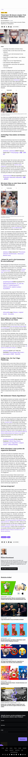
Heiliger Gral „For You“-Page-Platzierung (12, 60)
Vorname (2, 720)
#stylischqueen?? (14, 285)
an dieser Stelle (8, 422)
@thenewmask (7, 175)
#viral (21, 352)
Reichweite (16, 80)
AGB (22, 750)
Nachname (3, 725)
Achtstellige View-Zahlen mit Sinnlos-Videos (13, 48)
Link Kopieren (16, 26)
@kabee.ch (6, 252)
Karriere (11, 748)
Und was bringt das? (7, 67)
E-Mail (2, 730)
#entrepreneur (7, 443)
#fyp (18, 352)
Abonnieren (22, 739)
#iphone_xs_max (16, 283)
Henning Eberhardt (5, 702)
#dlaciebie (12, 177)
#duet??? (6, 285)
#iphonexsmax (7, 283)
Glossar (6, 750)
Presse (15, 748)
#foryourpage (13, 352)
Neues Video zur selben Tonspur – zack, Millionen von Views (14, 58)
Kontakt (19, 748)
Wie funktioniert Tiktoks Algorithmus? (11, 62)
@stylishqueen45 (8, 281)
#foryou (15, 312)
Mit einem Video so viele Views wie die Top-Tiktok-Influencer (14, 51)
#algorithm (15, 443)
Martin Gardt (4, 596)
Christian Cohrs (4, 659)
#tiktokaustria (7, 287)
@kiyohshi (6, 350)
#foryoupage (14, 152)
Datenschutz (17, 750)
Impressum (11, 750)
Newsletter (24, 748)
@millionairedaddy (8, 439)
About (7, 748)
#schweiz (22, 252)
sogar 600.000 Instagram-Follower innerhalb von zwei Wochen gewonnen (13, 530)
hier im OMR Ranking (17, 227)
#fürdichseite (12, 253)
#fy (23, 283)
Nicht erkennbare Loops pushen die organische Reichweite (13, 65)
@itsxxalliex (6, 312)
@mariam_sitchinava (9, 151)
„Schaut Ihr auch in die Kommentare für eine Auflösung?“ (13, 54)
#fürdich (6, 177)
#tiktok (11, 441)
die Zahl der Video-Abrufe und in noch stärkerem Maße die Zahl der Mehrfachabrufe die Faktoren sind (14, 431)
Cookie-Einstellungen (14, 752)
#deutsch (5, 253)
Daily (2, 9)
